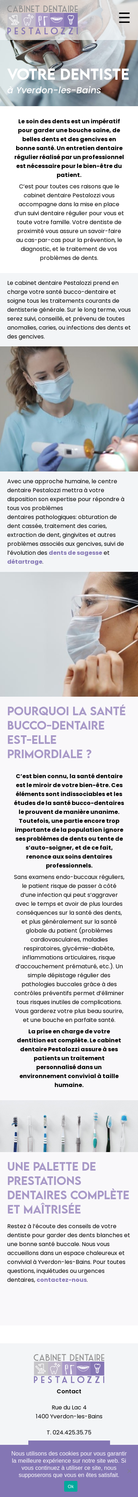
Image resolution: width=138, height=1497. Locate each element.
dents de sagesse (75, 553)
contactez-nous (62, 1280)
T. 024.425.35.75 (69, 1432)
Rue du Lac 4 (69, 1407)
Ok (71, 1486)
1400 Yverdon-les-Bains (69, 1416)
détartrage (24, 562)
